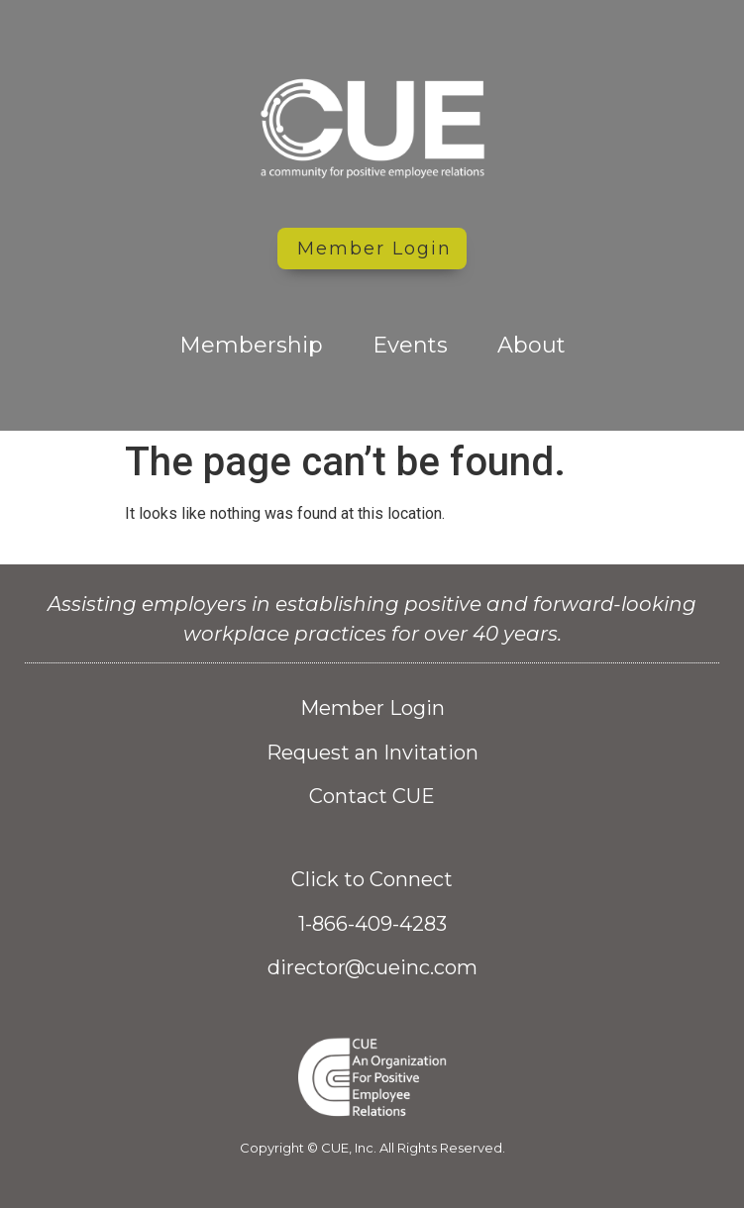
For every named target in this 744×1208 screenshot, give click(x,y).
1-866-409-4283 (372, 924)
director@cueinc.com (372, 967)
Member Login (372, 708)
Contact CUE (372, 796)
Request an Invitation (372, 752)
